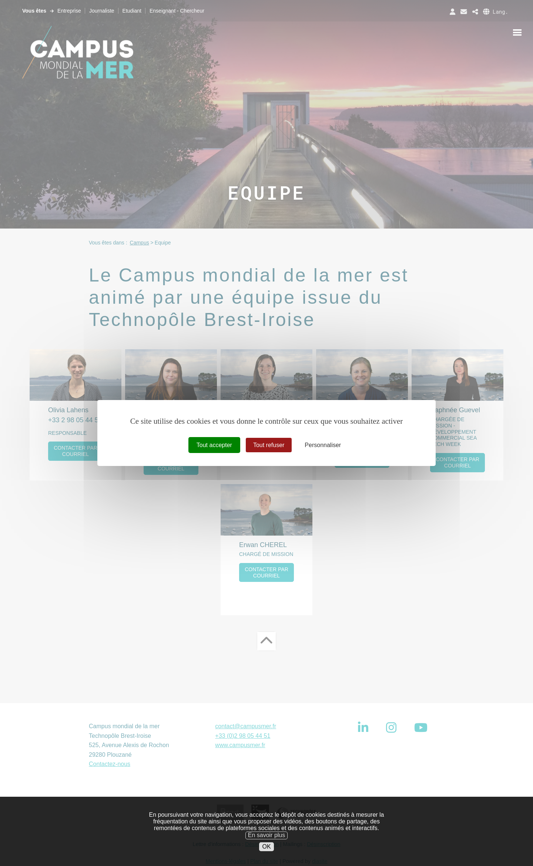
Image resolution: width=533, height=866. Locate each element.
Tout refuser (268, 445)
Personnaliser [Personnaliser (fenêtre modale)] (323, 445)
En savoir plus (266, 846)
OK (266, 857)
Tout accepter (214, 445)
